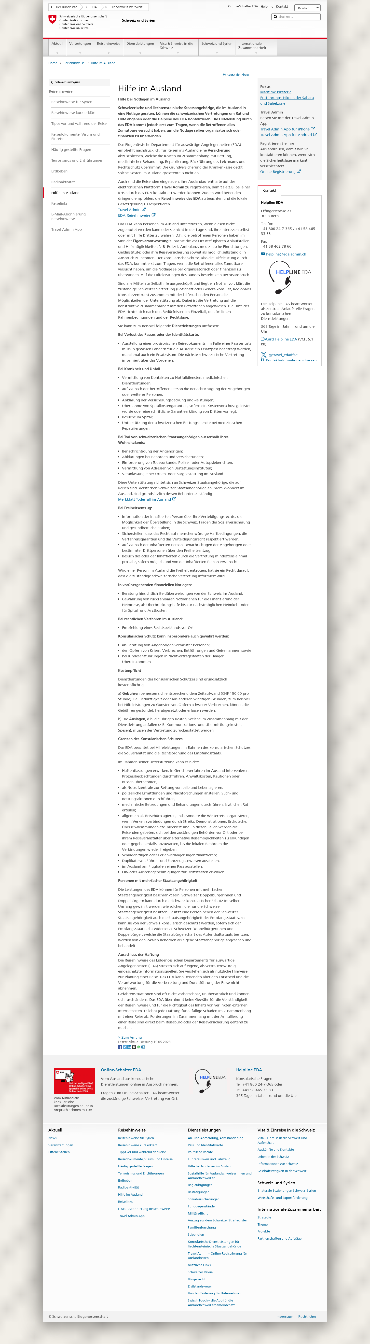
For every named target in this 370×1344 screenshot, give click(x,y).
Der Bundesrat (66, 7)
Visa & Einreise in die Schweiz (177, 48)
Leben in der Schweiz (273, 1157)
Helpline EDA (249, 1069)
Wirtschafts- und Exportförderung (283, 1198)
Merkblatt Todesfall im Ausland (147, 499)
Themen (264, 1224)
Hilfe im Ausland (130, 1194)
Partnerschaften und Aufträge (279, 1238)
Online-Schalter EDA (121, 1069)
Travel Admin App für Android (288, 134)
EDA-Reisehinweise (136, 215)
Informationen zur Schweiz (278, 1164)
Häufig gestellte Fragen (135, 1166)
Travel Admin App (131, 1216)
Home (52, 63)
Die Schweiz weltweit (126, 7)
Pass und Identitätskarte (205, 1145)
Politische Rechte (200, 1152)
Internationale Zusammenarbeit (256, 48)
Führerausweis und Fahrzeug (209, 1159)
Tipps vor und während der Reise (142, 1152)
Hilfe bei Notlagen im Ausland (210, 1166)
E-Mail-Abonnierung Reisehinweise (144, 1209)
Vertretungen (80, 48)
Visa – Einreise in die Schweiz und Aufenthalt (282, 1140)
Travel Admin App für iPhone (287, 129)
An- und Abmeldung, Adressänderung (216, 1138)
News (52, 1138)
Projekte (264, 1231)
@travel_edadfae (283, 355)
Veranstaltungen (60, 1145)
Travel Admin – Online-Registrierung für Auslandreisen (217, 1256)
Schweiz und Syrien (217, 48)
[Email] (143, 1046)
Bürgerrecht (197, 1279)
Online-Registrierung (280, 171)
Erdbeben (125, 1180)
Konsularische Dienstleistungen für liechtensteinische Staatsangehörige (214, 1244)
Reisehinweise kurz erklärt (137, 1145)
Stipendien (196, 1234)
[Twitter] (125, 1046)
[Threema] (134, 1046)
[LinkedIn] (129, 1046)
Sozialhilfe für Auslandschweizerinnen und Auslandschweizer (220, 1176)
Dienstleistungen (140, 48)
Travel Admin (132, 209)
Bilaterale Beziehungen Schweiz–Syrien (287, 1190)
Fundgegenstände (201, 1206)
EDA (94, 7)
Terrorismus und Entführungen (141, 1173)
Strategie (264, 1217)
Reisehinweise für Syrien (136, 1138)
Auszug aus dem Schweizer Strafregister (217, 1220)
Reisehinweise (108, 48)
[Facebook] (120, 1046)
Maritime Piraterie (275, 92)
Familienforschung (202, 1228)
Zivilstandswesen (200, 1286)
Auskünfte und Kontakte (276, 1150)
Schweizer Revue (200, 1272)
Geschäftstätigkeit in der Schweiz (282, 1171)
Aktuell (57, 48)
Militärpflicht (198, 1213)
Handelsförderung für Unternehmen (214, 1293)
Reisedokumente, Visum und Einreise (145, 1159)
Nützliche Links (199, 1265)
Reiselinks (125, 1201)
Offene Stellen (59, 1152)
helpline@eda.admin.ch (286, 254)
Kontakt (267, 190)
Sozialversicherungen (203, 1199)
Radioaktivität (128, 1187)
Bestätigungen (198, 1192)
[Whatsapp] (139, 1046)
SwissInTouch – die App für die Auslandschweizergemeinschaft (211, 1303)
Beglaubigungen (200, 1185)
